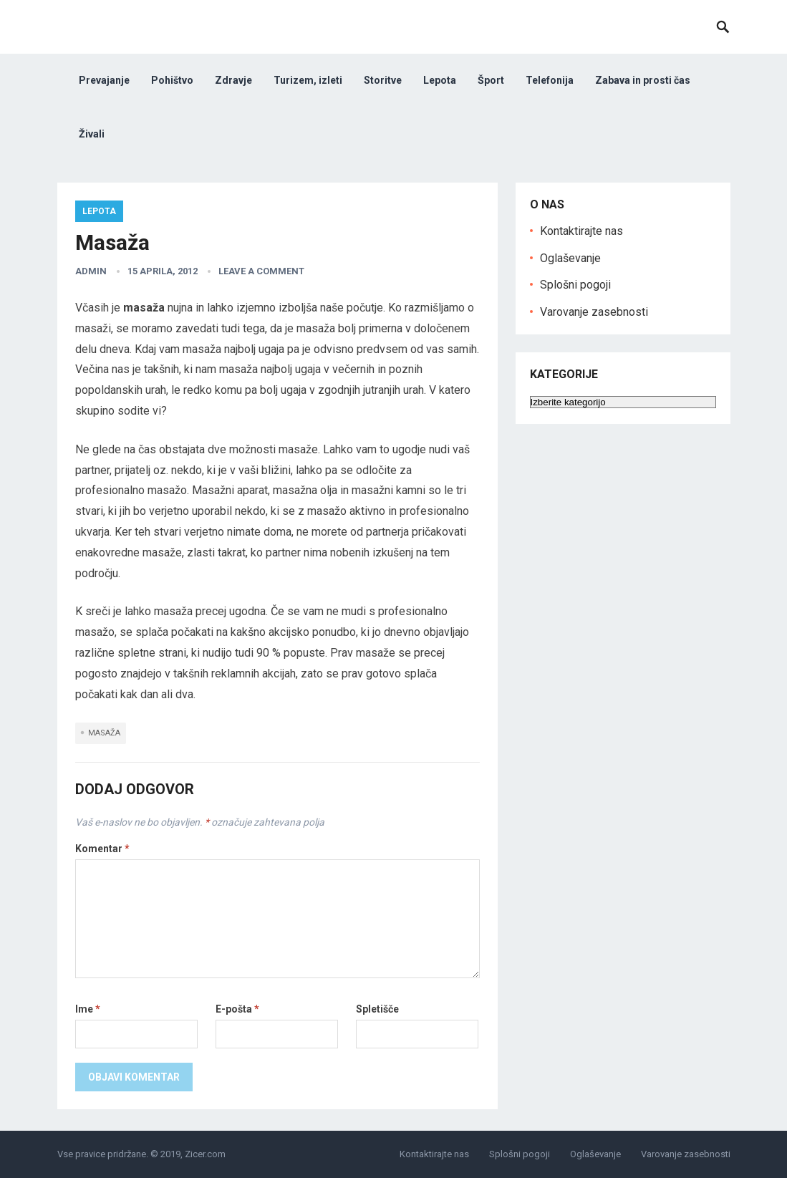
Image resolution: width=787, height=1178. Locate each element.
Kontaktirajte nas (581, 231)
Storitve (383, 80)
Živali (92, 134)
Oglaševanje (570, 258)
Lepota (439, 80)
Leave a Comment (261, 271)
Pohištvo (172, 80)
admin (91, 271)
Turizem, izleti (308, 80)
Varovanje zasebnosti (594, 312)
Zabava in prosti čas (642, 80)
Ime (87, 1009)
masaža (104, 733)
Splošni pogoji (575, 284)
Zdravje (233, 80)
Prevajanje (104, 80)
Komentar (102, 848)
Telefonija (550, 80)
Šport (491, 80)
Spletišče (377, 1009)
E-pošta (237, 1009)
